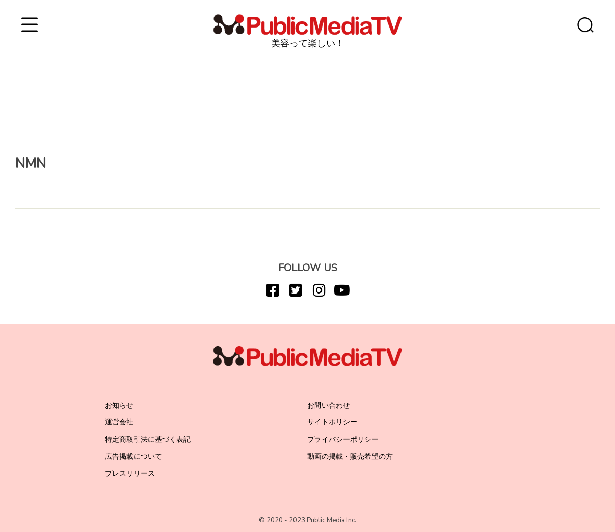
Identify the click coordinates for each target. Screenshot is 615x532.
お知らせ (119, 405)
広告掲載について (133, 456)
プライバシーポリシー (343, 439)
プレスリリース (130, 473)
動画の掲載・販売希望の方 (350, 456)
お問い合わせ (328, 405)
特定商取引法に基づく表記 (148, 439)
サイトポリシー (332, 422)
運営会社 (119, 422)
